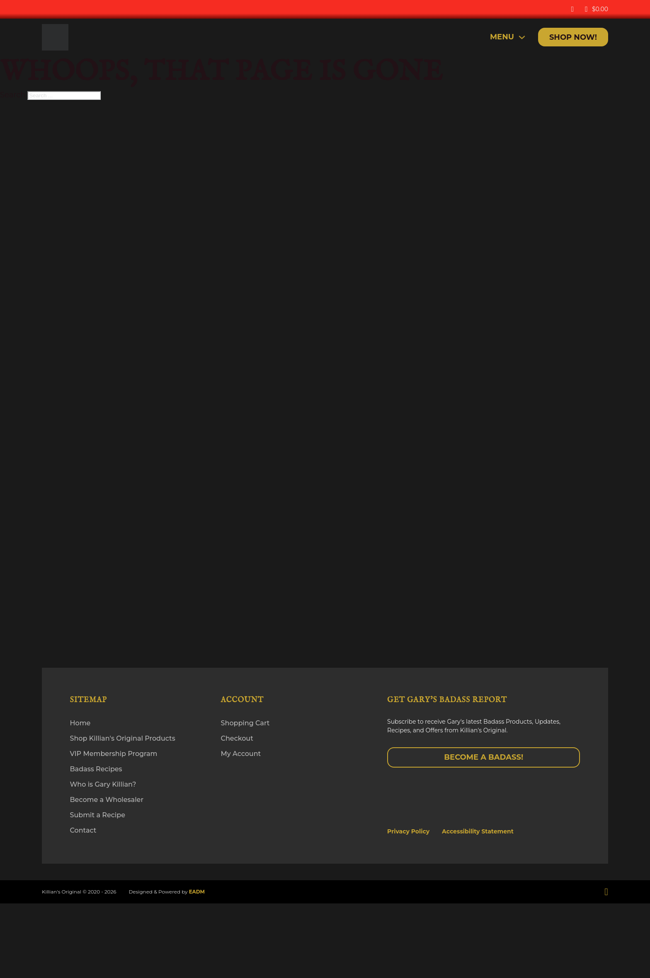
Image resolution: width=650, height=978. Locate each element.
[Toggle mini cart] (596, 9)
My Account (241, 754)
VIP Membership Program (114, 754)
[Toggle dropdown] (522, 37)
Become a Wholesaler (106, 800)
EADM (197, 892)
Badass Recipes (96, 769)
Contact (83, 830)
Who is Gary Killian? (103, 784)
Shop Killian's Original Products (122, 738)
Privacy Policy (408, 831)
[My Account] (572, 9)
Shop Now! (573, 37)
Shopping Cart (245, 723)
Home (80, 723)
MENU (502, 36)
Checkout (237, 738)
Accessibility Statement (478, 831)
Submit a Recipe (97, 815)
